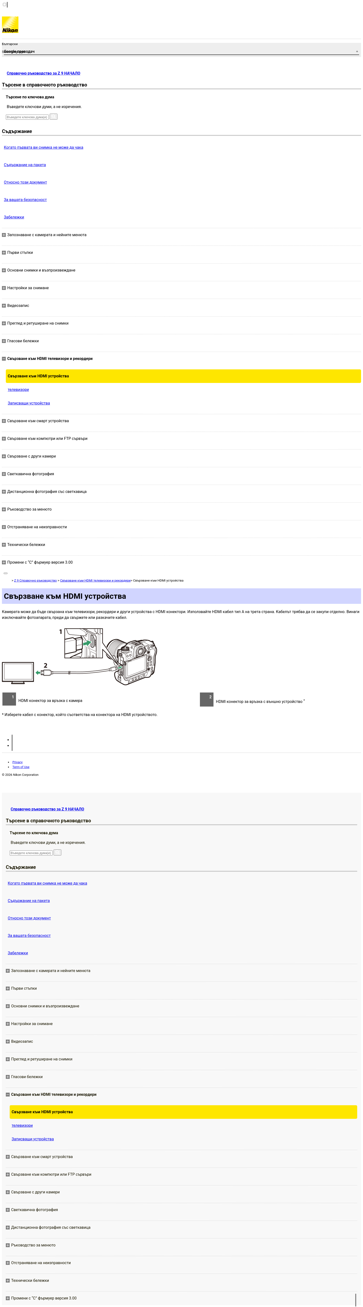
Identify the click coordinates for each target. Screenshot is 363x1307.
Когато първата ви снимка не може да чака (43, 147)
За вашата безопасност (25, 199)
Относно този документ (25, 182)
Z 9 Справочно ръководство (35, 580)
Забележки (14, 217)
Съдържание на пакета (25, 165)
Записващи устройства (29, 403)
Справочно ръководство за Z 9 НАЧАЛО (43, 73)
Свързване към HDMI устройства (38, 376)
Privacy (17, 762)
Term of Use (20, 767)
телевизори (18, 389)
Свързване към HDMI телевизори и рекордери (95, 580)
